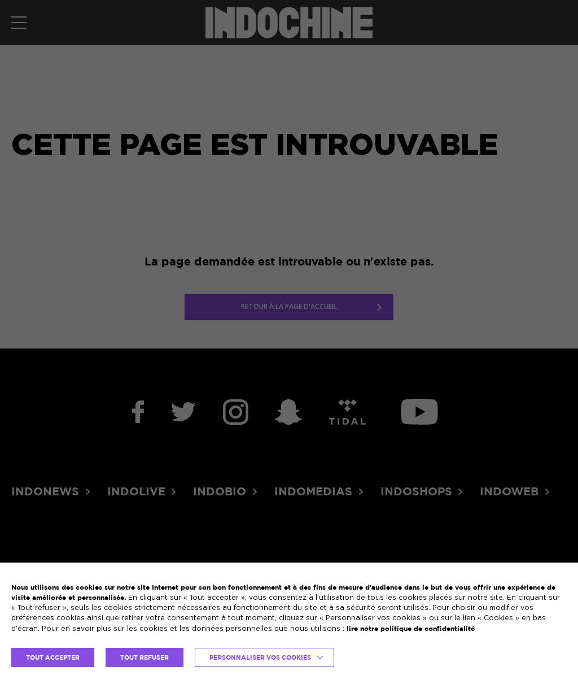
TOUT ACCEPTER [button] (53, 657)
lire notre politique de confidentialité (411, 628)
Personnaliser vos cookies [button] (260, 657)
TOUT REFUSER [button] (144, 657)
